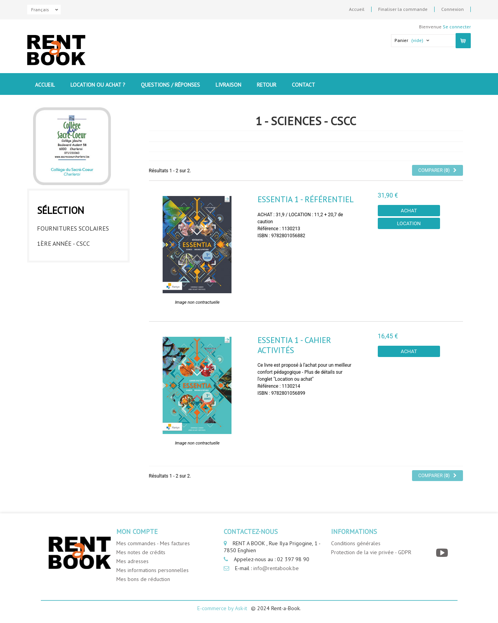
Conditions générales (356, 543)
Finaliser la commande (403, 9)
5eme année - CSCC (64, 302)
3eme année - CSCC (64, 272)
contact (303, 84)
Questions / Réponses (170, 84)
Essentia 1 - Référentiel (306, 199)
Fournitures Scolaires (73, 226)
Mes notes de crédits (140, 552)
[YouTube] (443, 553)
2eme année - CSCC (64, 257)
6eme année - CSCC (64, 317)
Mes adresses (132, 561)
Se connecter (457, 27)
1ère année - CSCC (63, 241)
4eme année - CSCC (64, 287)
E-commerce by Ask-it (222, 608)
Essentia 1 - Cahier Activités (294, 345)
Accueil (357, 9)
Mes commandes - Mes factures (153, 543)
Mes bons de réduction (143, 579)
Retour (266, 84)
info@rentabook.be (276, 568)
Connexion (452, 9)
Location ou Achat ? (97, 84)
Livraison (228, 84)
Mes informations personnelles (152, 570)
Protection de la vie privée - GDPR (371, 552)
